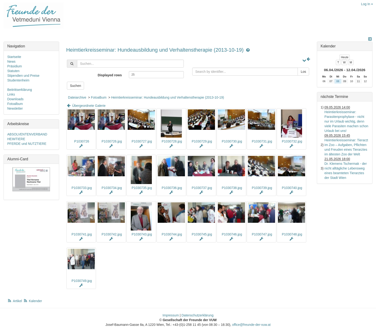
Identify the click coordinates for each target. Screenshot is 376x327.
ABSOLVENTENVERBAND (27, 134)
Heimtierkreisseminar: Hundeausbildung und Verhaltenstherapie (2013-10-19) (155, 50)
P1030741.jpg (82, 234)
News (11, 61)
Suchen (75, 86)
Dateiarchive (77, 97)
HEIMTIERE (16, 139)
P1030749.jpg (82, 281)
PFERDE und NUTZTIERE (26, 144)
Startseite (14, 57)
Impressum (171, 315)
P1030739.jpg (262, 188)
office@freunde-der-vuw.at (251, 325)
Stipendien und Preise (23, 75)
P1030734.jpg (112, 188)
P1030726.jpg (112, 141)
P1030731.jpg (262, 141)
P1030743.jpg (142, 234)
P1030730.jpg (232, 141)
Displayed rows (110, 75)
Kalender (32, 301)
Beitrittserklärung (19, 90)
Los (303, 71)
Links (11, 94)
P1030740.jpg (292, 188)
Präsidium (14, 66)
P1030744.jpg (172, 234)
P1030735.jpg (142, 188)
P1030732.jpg (292, 141)
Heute (344, 57)
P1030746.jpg (232, 234)
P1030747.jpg (262, 234)
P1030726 (81, 141)
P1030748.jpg (292, 234)
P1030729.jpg (202, 141)
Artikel (15, 301)
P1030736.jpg (172, 188)
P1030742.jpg (112, 234)
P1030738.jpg (232, 188)
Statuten (13, 71)
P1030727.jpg (142, 141)
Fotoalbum (98, 97)
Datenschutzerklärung (197, 315)
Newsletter (15, 108)
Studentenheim (18, 80)
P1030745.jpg (202, 234)
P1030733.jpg (82, 188)
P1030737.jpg (202, 188)
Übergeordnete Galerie (86, 106)
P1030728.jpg (172, 141)
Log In (367, 4)
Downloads (15, 99)
